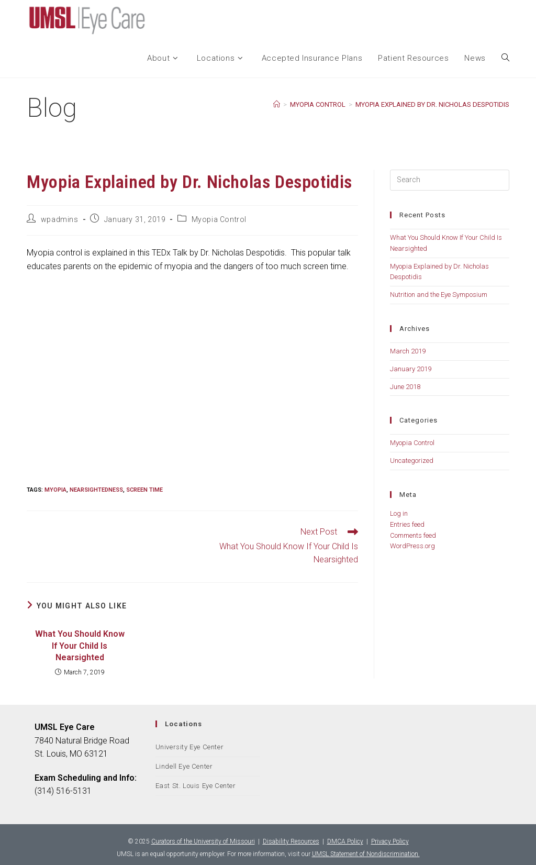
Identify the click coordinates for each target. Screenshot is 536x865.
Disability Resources (291, 841)
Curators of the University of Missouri (203, 841)
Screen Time (144, 489)
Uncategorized (411, 460)
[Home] (276, 104)
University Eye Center (189, 747)
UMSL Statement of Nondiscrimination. (366, 854)
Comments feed (413, 535)
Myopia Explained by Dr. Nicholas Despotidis (432, 104)
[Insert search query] (449, 180)
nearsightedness (96, 489)
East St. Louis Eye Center (195, 786)
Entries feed (407, 524)
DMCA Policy (345, 841)
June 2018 (405, 387)
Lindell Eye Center (184, 766)
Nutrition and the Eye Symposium (438, 294)
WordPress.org (412, 546)
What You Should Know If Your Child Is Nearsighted (80, 645)
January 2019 (410, 369)
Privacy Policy (390, 841)
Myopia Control (219, 219)
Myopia (55, 489)
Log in (399, 513)
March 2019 (408, 351)
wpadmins (60, 219)
